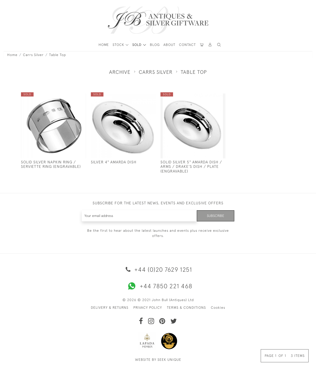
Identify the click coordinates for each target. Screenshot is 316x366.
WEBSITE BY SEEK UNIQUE (158, 360)
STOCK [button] (119, 45)
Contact (187, 45)
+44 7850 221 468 (158, 286)
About (169, 45)
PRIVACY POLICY (147, 307)
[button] (210, 44)
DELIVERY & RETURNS (109, 307)
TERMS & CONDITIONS (186, 307)
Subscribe (215, 216)
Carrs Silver (33, 55)
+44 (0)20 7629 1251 (158, 269)
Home (12, 55)
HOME (104, 45)
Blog (155, 45)
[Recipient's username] (139, 215)
